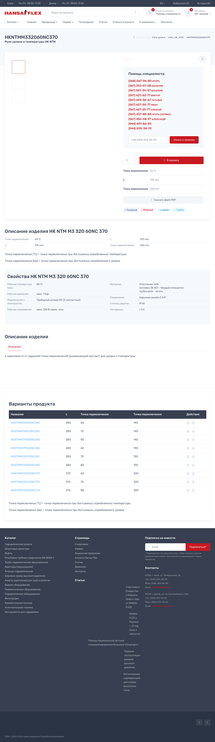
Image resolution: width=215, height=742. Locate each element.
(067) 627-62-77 (144, 95)
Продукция (48, 22)
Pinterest (147, 210)
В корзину (171, 160)
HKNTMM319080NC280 (25, 465)
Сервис (66, 22)
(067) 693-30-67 (145, 100)
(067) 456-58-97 (147, 119)
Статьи (103, 22)
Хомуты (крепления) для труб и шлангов (27, 580)
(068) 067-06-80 (144, 80)
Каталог (11, 22)
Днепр (51, 3)
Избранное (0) (180, 3)
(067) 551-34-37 (145, 90)
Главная (31, 22)
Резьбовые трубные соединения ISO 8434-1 (29, 557)
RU (160, 3)
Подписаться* (197, 546)
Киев (9, 3)
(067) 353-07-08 (145, 85)
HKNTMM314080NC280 (25, 439)
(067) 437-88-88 (149, 114)
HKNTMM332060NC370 (25, 473)
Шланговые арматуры (17, 548)
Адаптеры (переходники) (19, 566)
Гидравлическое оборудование (22, 594)
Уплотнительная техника (19, 607)
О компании (146, 22)
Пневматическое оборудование (23, 589)
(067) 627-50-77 (143, 104)
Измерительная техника (18, 603)
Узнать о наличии (184, 139)
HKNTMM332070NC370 (25, 482)
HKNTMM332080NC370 (25, 490)
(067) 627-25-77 (145, 109)
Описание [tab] (14, 346)
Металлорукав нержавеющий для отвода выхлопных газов (132, 682)
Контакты (166, 22)
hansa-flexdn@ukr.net (163, 606)
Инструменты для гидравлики (22, 612)
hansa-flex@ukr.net (161, 587)
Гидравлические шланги (18, 544)
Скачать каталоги (123, 22)
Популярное (86, 22)
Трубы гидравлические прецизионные (26, 562)
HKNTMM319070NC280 (25, 456)
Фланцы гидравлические (19, 571)
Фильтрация (12, 598)
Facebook (131, 210)
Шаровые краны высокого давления (25, 576)
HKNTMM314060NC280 (25, 422)
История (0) (202, 3)
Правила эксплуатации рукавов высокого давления (132, 659)
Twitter (179, 210)
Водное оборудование (17, 585)
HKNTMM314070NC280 (25, 431)
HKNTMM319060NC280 (25, 448)
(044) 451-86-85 (140, 123)
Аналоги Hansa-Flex (86, 557)
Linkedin (163, 210)
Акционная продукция (87, 553)
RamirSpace (58, 736)
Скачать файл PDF (163, 199)
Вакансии (80, 566)
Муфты (9, 553)
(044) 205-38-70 (140, 128)
